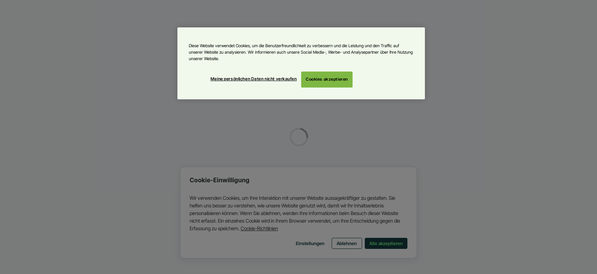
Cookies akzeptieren (327, 79)
